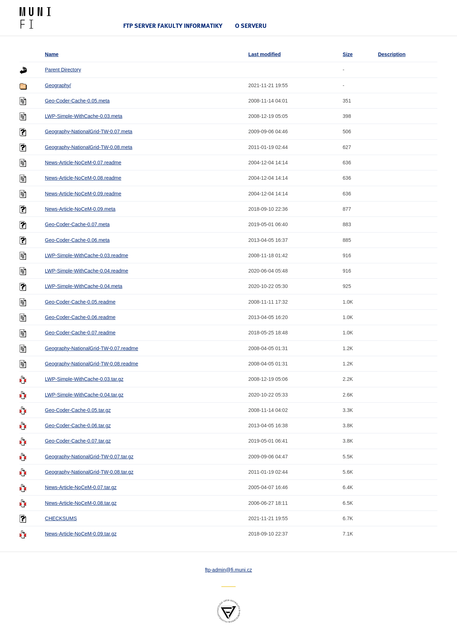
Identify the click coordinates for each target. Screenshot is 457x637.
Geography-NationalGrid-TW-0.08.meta (88, 147)
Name (52, 54)
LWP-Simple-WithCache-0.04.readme (86, 271)
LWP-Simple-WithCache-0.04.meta (83, 286)
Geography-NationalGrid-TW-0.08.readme (91, 364)
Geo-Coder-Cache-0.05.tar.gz (78, 410)
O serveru (251, 25)
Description (392, 54)
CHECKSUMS (61, 518)
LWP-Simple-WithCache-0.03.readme (86, 255)
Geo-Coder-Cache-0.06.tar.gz (78, 425)
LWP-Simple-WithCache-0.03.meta (83, 116)
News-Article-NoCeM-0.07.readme (83, 162)
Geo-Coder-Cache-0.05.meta (77, 101)
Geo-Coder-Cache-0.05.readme (80, 302)
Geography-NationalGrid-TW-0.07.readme (91, 348)
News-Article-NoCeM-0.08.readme (83, 178)
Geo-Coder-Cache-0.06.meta (77, 240)
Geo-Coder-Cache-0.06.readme (80, 317)
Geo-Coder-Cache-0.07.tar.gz (78, 441)
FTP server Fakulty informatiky (172, 25)
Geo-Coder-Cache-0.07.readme (80, 332)
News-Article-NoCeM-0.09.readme (83, 193)
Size (348, 54)
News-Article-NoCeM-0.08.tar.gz (81, 503)
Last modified (264, 54)
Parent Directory (63, 70)
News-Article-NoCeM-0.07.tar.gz (81, 487)
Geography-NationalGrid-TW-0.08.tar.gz (89, 472)
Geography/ (58, 85)
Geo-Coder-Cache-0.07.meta (77, 224)
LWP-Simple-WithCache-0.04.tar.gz (84, 395)
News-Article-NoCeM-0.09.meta (80, 209)
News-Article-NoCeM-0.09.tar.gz (81, 534)
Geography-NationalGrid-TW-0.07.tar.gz (89, 456)
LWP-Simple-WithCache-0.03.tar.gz (84, 379)
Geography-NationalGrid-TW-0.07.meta (88, 131)
